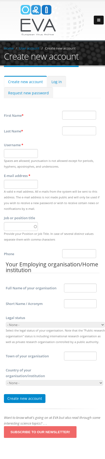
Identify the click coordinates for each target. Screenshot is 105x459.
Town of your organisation (27, 356)
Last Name (13, 131)
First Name (14, 115)
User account (29, 48)
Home (9, 48)
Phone (9, 254)
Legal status (15, 317)
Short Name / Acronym (24, 303)
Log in (56, 81)
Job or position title (19, 218)
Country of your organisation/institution (25, 373)
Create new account (60, 48)
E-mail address (17, 175)
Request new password (28, 92)
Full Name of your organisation (31, 288)
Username (13, 145)
